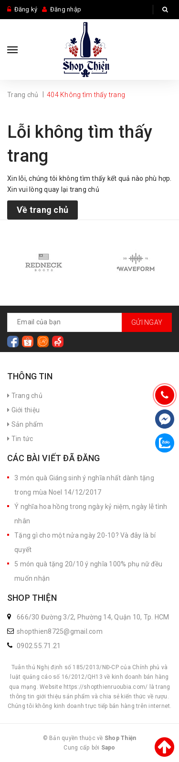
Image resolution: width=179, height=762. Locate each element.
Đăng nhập (65, 9)
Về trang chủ (42, 210)
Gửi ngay (146, 322)
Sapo (108, 747)
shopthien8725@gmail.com (60, 631)
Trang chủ (24, 395)
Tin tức (20, 438)
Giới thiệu (23, 410)
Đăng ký (26, 9)
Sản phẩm (25, 424)
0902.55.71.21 (39, 646)
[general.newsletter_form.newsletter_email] (89, 322)
